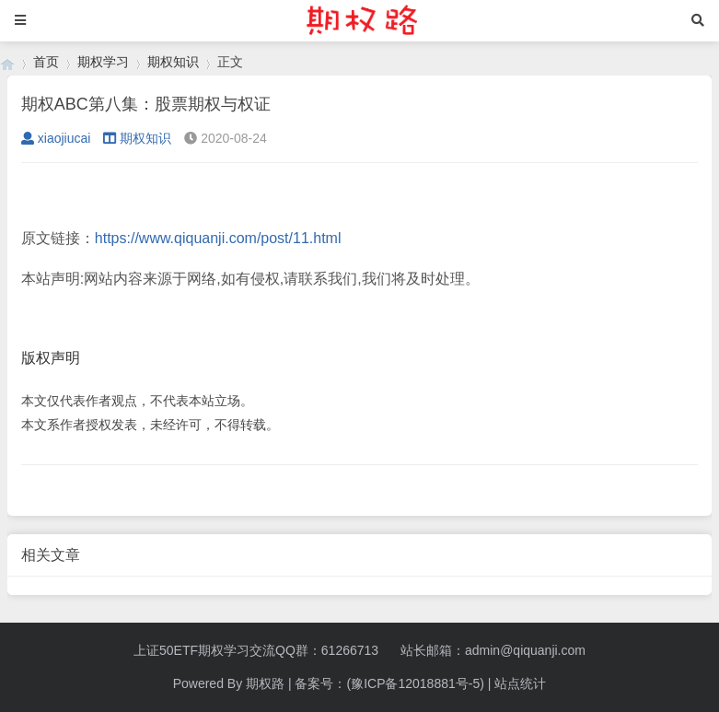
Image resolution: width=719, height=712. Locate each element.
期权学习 (103, 61)
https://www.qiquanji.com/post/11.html (218, 238)
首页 (46, 61)
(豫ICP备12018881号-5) (414, 683)
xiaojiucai (56, 138)
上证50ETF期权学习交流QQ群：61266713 (255, 650)
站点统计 (520, 683)
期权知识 (173, 61)
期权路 (265, 683)
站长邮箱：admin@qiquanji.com (493, 650)
